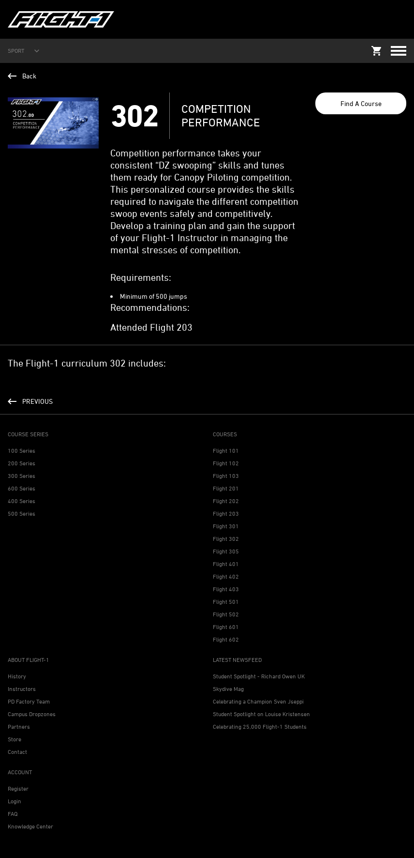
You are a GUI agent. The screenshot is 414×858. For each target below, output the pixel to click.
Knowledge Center (30, 826)
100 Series (21, 450)
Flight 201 (226, 488)
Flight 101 (226, 450)
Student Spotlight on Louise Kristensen (261, 714)
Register (18, 788)
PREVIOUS (30, 401)
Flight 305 (226, 551)
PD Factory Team (29, 701)
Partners (19, 726)
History (17, 676)
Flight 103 (226, 475)
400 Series (21, 501)
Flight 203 (226, 513)
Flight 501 (226, 601)
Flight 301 (226, 526)
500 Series (21, 513)
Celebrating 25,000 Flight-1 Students (260, 726)
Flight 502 (226, 614)
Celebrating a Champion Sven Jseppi (258, 701)
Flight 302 (226, 538)
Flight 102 (226, 463)
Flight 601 (226, 626)
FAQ (12, 813)
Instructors (22, 688)
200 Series (21, 463)
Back (22, 76)
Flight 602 (226, 639)
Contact (17, 751)
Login (14, 801)
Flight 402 (226, 576)
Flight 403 (226, 589)
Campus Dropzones (32, 714)
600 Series (21, 488)
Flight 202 (226, 501)
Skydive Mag (228, 688)
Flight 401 (226, 563)
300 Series (21, 475)
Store (14, 739)
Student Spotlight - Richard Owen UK (259, 676)
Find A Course (361, 103)
